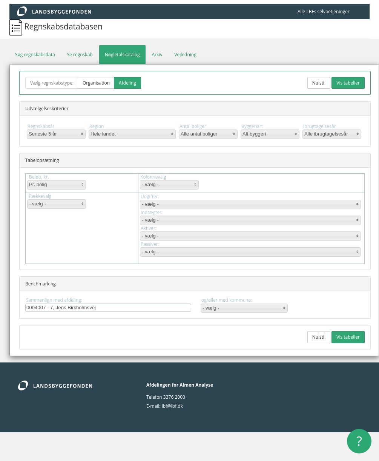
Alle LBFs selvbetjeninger (324, 11)
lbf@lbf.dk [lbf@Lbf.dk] (172, 406)
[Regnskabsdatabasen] (16, 26)
